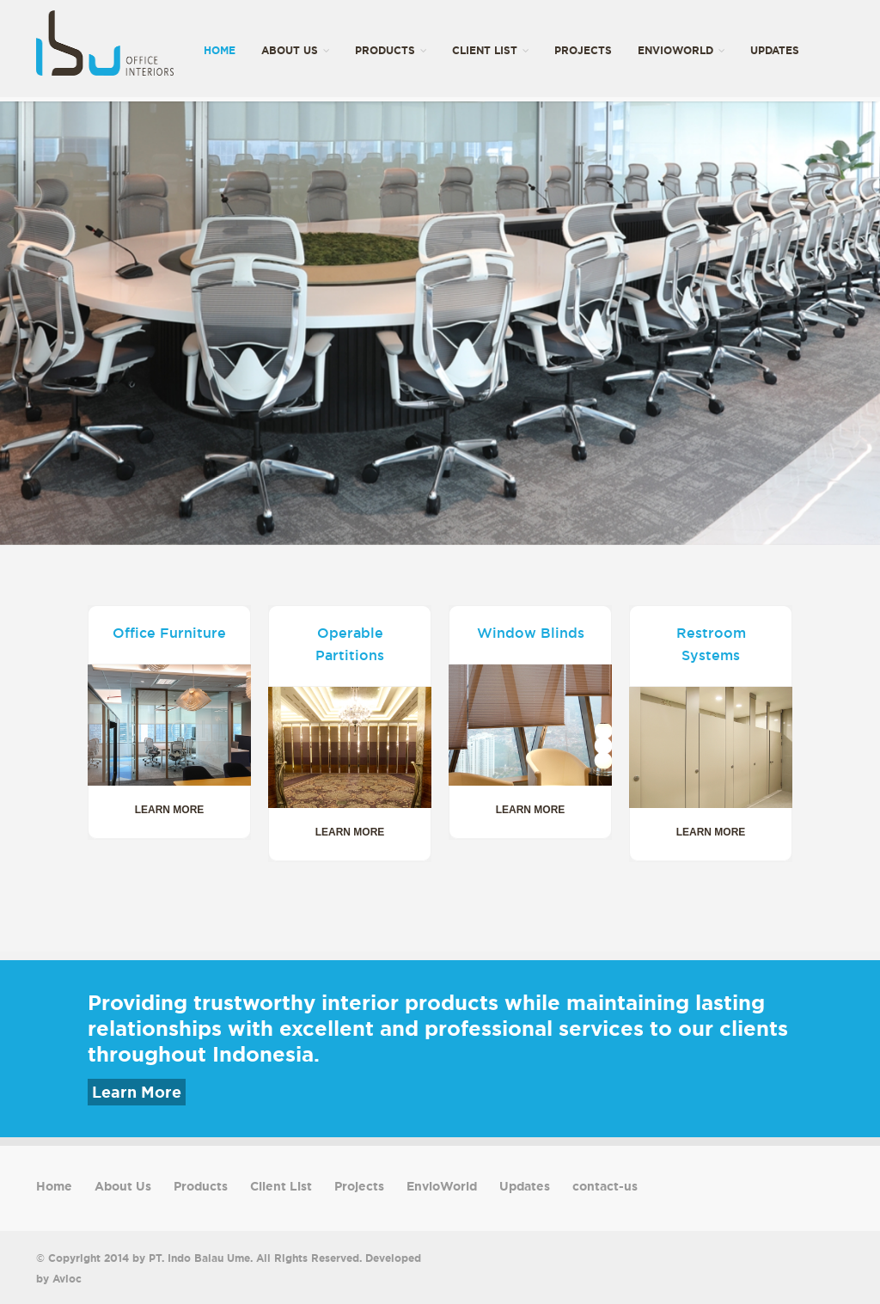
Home (219, 50)
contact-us (238, 151)
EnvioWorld (681, 50)
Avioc (67, 1278)
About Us (295, 50)
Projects (583, 50)
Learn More (136, 1092)
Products (390, 50)
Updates (774, 50)
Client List (490, 50)
